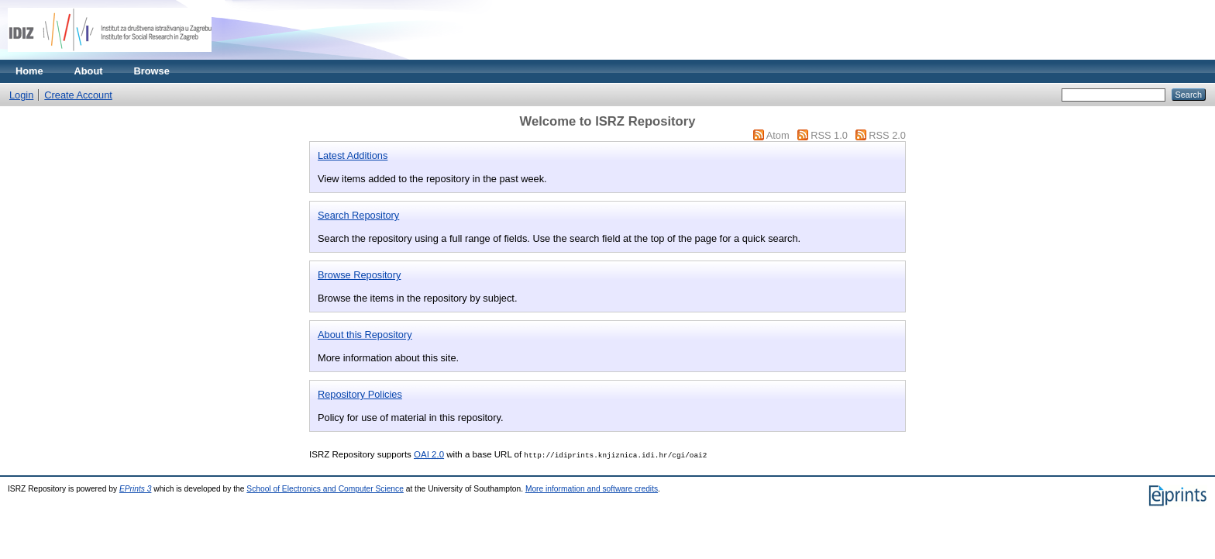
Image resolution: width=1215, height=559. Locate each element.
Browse (152, 71)
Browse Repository (359, 275)
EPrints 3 (135, 489)
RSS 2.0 (887, 135)
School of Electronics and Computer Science (325, 489)
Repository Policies (360, 394)
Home (29, 71)
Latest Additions (352, 155)
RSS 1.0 (829, 135)
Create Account (78, 95)
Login (21, 95)
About (88, 71)
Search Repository (358, 215)
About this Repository (365, 334)
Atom (778, 135)
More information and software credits (591, 489)
